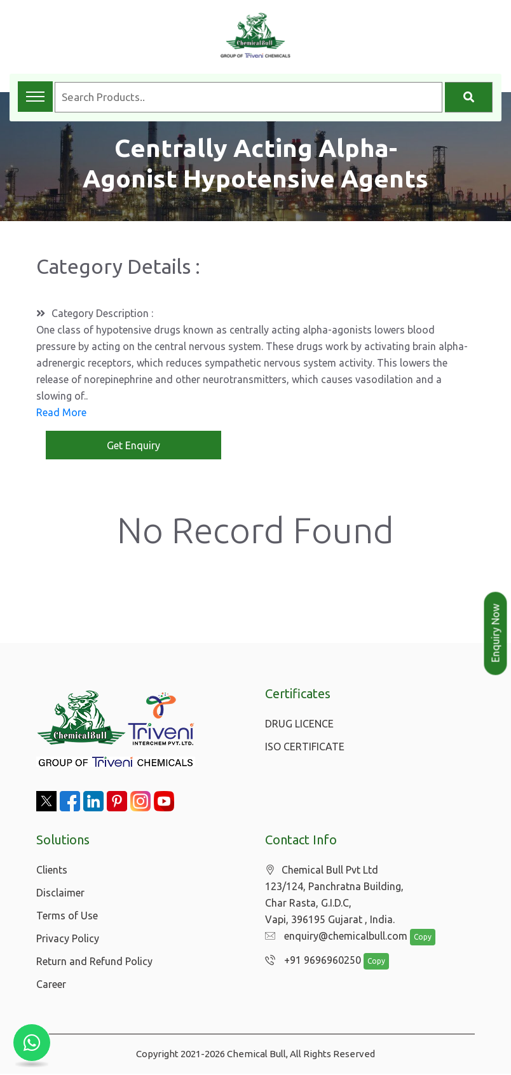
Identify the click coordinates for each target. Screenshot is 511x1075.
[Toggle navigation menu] (35, 96)
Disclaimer (60, 894)
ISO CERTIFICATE (304, 748)
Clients (51, 871)
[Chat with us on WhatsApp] (32, 1043)
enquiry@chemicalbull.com (333, 937)
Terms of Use (67, 917)
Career (51, 985)
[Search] (469, 97)
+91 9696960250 (310, 962)
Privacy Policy (67, 939)
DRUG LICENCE (299, 725)
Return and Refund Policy (94, 962)
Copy (416, 939)
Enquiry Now (495, 633)
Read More (61, 413)
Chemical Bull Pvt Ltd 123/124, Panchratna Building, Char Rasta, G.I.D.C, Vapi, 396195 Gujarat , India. (334, 896)
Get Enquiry (133, 446)
